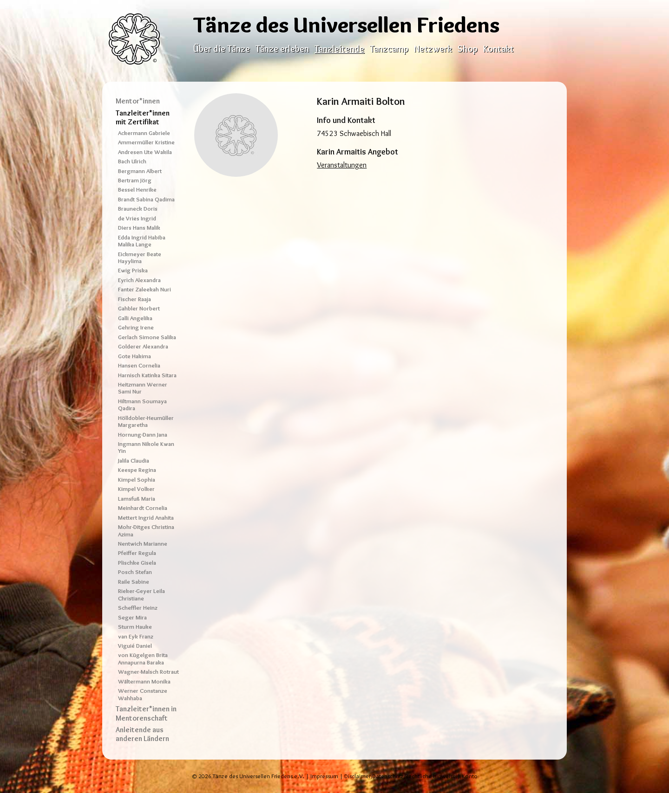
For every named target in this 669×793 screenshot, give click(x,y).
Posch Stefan (135, 571)
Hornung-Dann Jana (142, 434)
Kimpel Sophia (136, 479)
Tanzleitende (339, 48)
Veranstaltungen (342, 165)
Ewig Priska (133, 270)
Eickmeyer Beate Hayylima (139, 257)
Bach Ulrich (132, 161)
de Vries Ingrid (137, 218)
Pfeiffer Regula (137, 552)
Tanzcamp (389, 48)
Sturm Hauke (135, 626)
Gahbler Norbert (139, 308)
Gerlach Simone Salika (147, 337)
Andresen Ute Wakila (145, 151)
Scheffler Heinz (137, 607)
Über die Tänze (221, 48)
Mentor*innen (138, 101)
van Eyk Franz (135, 636)
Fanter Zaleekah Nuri (144, 289)
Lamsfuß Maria (136, 498)
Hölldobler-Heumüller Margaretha (146, 421)
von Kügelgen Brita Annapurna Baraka (143, 658)
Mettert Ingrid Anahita (146, 517)
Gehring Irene (136, 327)
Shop (468, 48)
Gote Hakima (134, 356)
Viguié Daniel (135, 645)
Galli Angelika (135, 318)
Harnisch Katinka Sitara (147, 375)
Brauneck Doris (137, 208)
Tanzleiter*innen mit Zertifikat (143, 117)
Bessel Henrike (137, 189)
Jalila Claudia (133, 460)
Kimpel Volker (136, 488)
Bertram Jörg (134, 180)
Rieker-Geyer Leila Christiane (141, 594)
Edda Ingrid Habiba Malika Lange (141, 241)
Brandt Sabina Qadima (146, 199)
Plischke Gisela (137, 562)
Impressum (324, 776)
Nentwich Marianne (142, 543)
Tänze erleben (282, 48)
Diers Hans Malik (139, 227)
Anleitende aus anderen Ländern (142, 734)
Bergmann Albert (140, 171)
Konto (470, 776)
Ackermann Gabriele (144, 132)
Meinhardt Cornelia (142, 507)
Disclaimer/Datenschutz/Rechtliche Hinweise (400, 776)
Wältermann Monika (144, 681)
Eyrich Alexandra (139, 280)
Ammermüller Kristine (146, 142)
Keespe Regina (137, 469)
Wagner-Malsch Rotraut (148, 671)
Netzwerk (433, 48)
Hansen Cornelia (139, 365)
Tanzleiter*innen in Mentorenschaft (146, 713)
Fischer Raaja (134, 299)
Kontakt (498, 48)
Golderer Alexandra (143, 346)
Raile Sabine (133, 581)
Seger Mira (132, 617)
